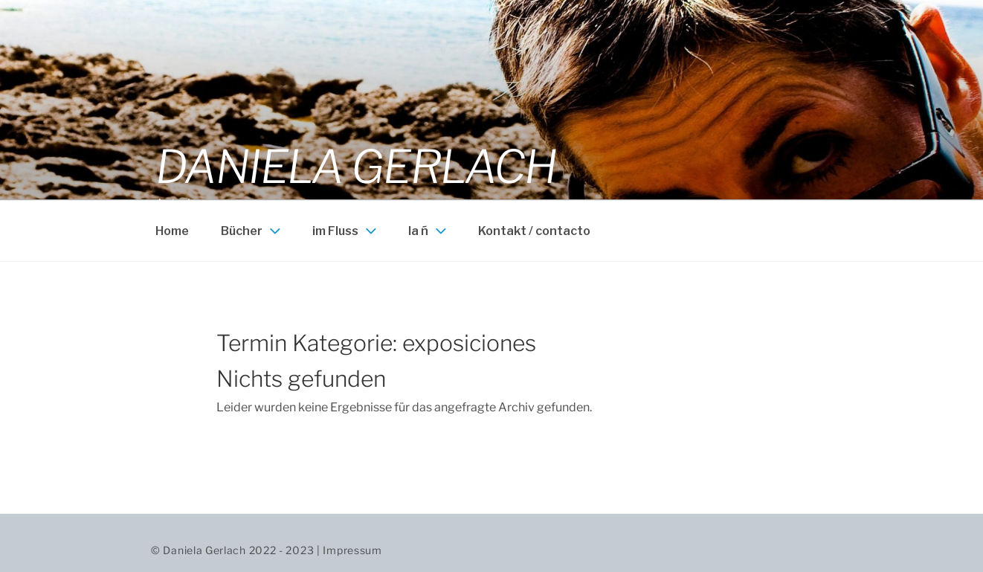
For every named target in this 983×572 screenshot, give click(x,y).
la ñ (429, 231)
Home (172, 231)
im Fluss (346, 231)
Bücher (252, 231)
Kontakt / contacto (534, 231)
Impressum (352, 550)
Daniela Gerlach (355, 166)
